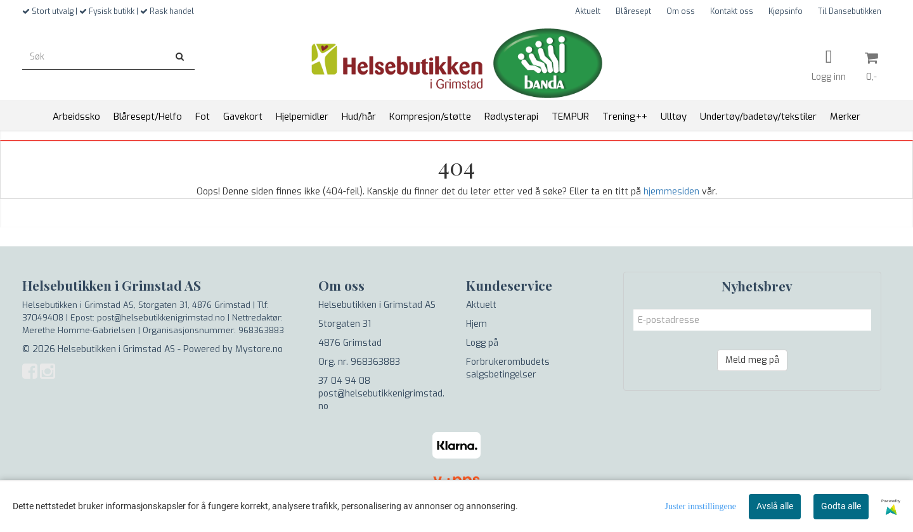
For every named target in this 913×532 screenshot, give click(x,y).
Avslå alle (774, 506)
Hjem (476, 324)
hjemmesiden (671, 192)
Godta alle (841, 506)
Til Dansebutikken (849, 11)
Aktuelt (587, 11)
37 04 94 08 (344, 381)
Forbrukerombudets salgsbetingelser (508, 368)
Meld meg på (752, 360)
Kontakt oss (731, 11)
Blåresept (633, 11)
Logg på (482, 343)
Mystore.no (259, 349)
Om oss (680, 11)
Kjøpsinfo (785, 11)
